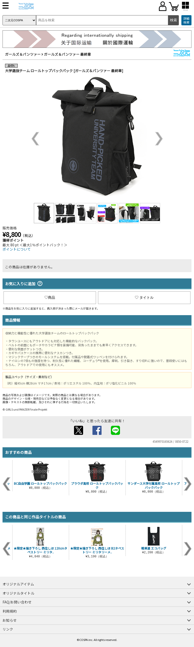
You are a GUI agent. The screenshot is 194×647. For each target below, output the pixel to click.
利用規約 (10, 611)
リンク (8, 629)
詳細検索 (186, 20)
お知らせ (10, 620)
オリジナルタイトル (18, 593)
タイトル (144, 297)
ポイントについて (17, 249)
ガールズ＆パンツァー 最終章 (67, 54)
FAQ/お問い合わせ (17, 601)
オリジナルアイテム (18, 584)
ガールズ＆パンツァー (23, 54)
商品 (49, 297)
